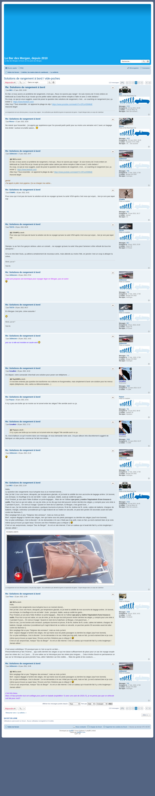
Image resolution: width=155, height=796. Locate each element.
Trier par (88, 704)
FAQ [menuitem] (21, 68)
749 (128, 171)
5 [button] (141, 82)
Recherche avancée (148, 61)
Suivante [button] (149, 82)
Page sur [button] (122, 82)
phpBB (71, 731)
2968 (128, 386)
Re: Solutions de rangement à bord (25, 87)
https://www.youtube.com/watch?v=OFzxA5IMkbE (72, 104)
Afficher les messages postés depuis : (61, 704)
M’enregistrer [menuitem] (134, 68)
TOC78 (121, 230)
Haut (149, 114)
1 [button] (130, 82)
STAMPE (122, 199)
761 (128, 409)
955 (128, 212)
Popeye (121, 397)
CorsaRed (122, 381)
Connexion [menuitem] (146, 68)
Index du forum (13, 727)
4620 (128, 138)
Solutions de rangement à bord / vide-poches (32, 78)
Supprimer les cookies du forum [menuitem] (116, 727)
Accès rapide (12, 68)
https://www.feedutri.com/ (23, 102)
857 (128, 243)
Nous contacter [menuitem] (81, 727)
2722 (128, 106)
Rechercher (144, 61)
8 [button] (146, 82)
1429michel (123, 158)
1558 (128, 612)
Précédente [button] (127, 82)
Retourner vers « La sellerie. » (16, 713)
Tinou (121, 599)
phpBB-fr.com (81, 732)
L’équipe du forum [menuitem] (96, 727)
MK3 (120, 94)
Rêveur (121, 126)
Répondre (9, 82)
